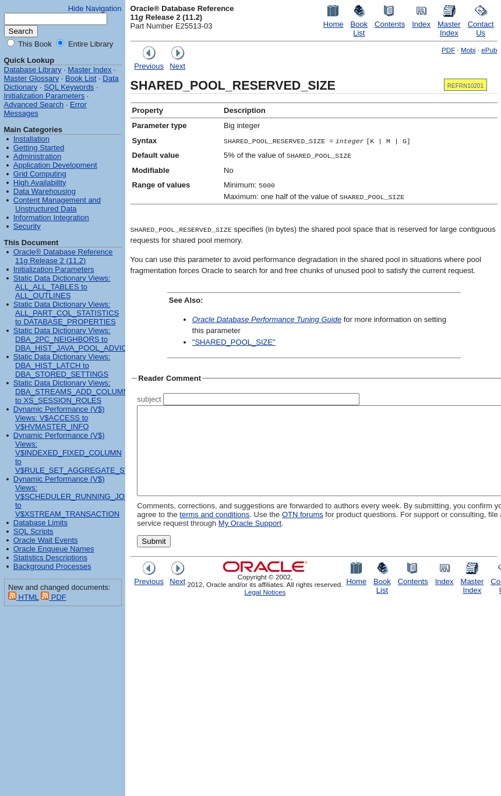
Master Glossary (31, 78)
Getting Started (38, 147)
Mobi (468, 50)
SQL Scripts (33, 531)
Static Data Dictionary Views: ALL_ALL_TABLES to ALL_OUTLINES (62, 287)
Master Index (89, 69)
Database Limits (40, 522)
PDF (448, 50)
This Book (34, 44)
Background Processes (52, 566)
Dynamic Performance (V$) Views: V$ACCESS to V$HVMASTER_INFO (59, 418)
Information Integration (51, 217)
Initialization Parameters (44, 95)
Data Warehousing (44, 191)
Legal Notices (265, 609)
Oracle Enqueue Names (53, 548)
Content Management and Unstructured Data (57, 204)
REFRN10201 (465, 86)
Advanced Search (34, 104)
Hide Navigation (95, 8)
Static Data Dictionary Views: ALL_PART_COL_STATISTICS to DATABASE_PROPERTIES (66, 313)
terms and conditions (172, 532)
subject (149, 399)
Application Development (55, 165)
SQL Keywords (69, 87)
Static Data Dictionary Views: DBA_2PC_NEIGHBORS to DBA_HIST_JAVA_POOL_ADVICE (72, 339)
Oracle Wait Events (45, 540)
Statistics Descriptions (50, 557)
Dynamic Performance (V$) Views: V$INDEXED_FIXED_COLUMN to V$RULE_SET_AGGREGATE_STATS (78, 453)
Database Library (33, 69)
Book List (80, 78)
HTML (23, 597)
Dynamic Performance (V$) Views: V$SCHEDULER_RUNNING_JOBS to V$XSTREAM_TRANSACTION (74, 496)
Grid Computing (39, 173)
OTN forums (260, 532)
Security (27, 226)
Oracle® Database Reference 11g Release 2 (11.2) (63, 256)
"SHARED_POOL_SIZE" (234, 342)
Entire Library (89, 44)
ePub (489, 50)
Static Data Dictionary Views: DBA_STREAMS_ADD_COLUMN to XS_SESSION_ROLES (71, 391)
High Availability (39, 182)
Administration (37, 156)
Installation (31, 139)
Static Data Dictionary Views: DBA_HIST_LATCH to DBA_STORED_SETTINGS (62, 365)
